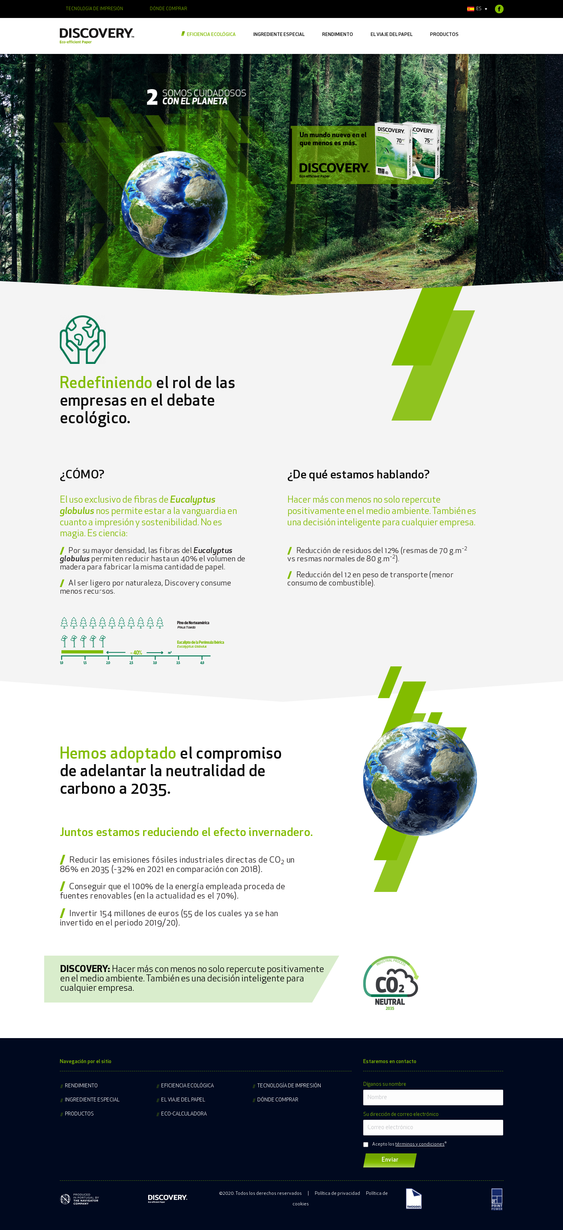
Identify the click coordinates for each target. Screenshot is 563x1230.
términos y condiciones (420, 1144)
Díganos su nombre (384, 1084)
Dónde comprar (277, 1100)
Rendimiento (81, 1086)
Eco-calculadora (184, 1114)
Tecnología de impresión (289, 1086)
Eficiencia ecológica (187, 1086)
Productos (79, 1114)
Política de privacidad (337, 1193)
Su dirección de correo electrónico (401, 1114)
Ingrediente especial (92, 1100)
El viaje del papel (183, 1100)
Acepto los (408, 1144)
